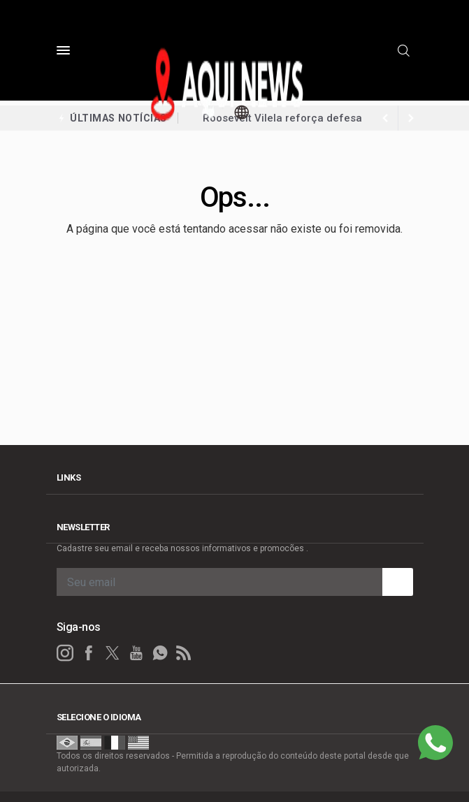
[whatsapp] (160, 653)
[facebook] (88, 653)
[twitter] (112, 653)
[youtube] (136, 653)
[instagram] (65, 653)
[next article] (385, 118)
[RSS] (183, 653)
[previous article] (411, 118)
